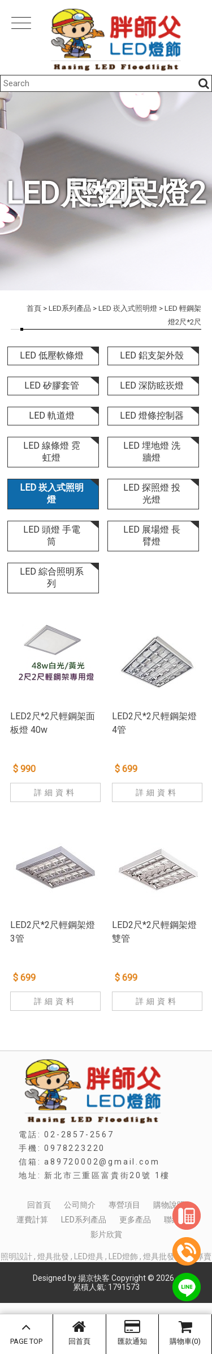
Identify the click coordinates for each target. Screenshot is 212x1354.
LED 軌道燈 (52, 415)
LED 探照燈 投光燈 (151, 493)
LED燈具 (88, 1256)
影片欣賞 (106, 1234)
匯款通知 (132, 1332)
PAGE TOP (26, 1332)
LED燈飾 (123, 1256)
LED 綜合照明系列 (52, 577)
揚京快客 (94, 1278)
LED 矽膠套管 (51, 385)
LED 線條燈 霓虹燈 (51, 451)
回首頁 (79, 1332)
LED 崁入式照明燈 (127, 308)
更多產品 (135, 1219)
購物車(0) (185, 1332)
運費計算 (32, 1219)
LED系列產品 (70, 308)
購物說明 (169, 1204)
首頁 (34, 308)
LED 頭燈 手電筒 (51, 535)
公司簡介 (80, 1204)
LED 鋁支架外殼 (152, 355)
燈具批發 (53, 1256)
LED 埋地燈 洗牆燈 (151, 451)
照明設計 (16, 1256)
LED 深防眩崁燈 (152, 385)
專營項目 (124, 1204)
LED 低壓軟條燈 (52, 355)
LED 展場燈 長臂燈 (151, 535)
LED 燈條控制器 (152, 415)
